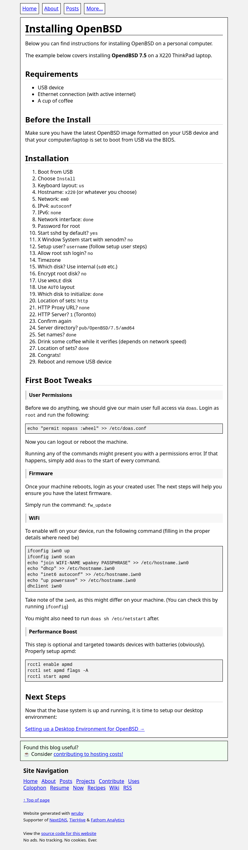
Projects (85, 777)
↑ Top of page (36, 797)
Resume (59, 784)
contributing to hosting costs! (88, 750)
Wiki (115, 784)
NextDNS (58, 816)
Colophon (34, 784)
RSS (127, 784)
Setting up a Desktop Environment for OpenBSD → (85, 725)
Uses (133, 777)
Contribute (111, 777)
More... (94, 8)
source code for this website (68, 830)
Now (78, 784)
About (51, 8)
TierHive (77, 816)
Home (29, 8)
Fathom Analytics (108, 816)
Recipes (96, 784)
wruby (77, 810)
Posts (72, 8)
